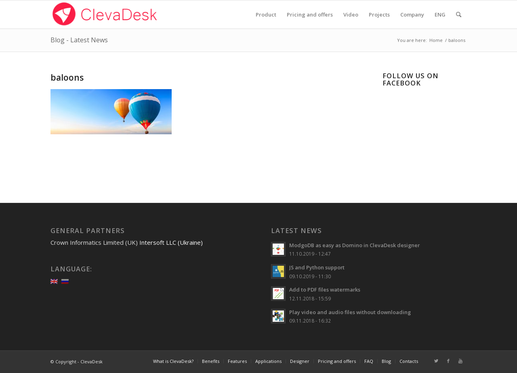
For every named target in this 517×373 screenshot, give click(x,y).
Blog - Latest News (79, 39)
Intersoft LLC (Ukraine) (171, 242)
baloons (67, 77)
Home (436, 40)
